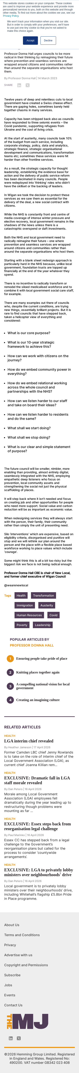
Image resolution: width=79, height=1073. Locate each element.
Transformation (43, 595)
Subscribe (12, 975)
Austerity (46, 605)
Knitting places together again (37, 672)
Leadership (43, 625)
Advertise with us (18, 955)
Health (21, 595)
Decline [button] (48, 40)
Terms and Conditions (22, 935)
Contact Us (13, 1005)
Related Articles (22, 727)
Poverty (22, 625)
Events (9, 995)
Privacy (10, 945)
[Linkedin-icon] (11, 1038)
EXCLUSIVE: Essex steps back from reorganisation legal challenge (37, 826)
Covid (54, 615)
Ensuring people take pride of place (41, 658)
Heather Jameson (19, 747)
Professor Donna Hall (22, 78)
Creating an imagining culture (38, 700)
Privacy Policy (11, 15)
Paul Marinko (16, 835)
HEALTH (9, 735)
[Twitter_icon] (19, 1038)
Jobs (8, 985)
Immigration (25, 605)
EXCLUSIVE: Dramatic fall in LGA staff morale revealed (37, 780)
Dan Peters (15, 789)
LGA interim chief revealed (28, 741)
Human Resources (29, 615)
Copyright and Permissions (26, 965)
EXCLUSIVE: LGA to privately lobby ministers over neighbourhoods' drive (38, 872)
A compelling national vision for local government (43, 686)
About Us (11, 925)
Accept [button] (30, 40)
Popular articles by (29, 639)
